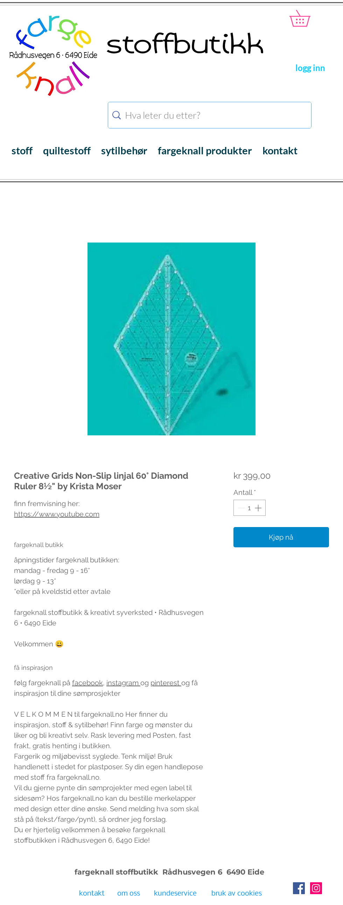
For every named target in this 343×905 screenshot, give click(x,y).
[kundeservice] (175, 894)
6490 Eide (244, 872)
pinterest (165, 683)
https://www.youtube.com (56, 514)
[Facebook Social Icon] (299, 888)
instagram (123, 683)
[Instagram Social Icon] (316, 888)
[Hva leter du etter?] (210, 115)
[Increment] (259, 507)
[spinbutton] (249, 507)
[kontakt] (92, 894)
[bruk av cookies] (237, 894)
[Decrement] (240, 507)
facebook (87, 683)
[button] (307, 18)
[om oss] (128, 894)
